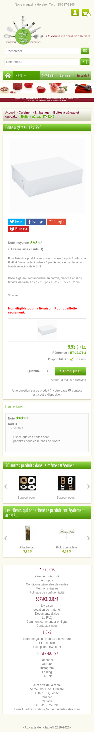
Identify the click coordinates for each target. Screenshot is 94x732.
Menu (21, 76)
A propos (47, 580)
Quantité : (35, 371)
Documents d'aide (47, 613)
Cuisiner (25, 112)
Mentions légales (47, 588)
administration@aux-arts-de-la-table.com (52, 709)
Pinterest (18, 228)
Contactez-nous (46, 626)
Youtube (47, 664)
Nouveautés (65, 76)
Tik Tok (47, 676)
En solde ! (83, 76)
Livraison (47, 605)
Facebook (47, 660)
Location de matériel (46, 609)
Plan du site (47, 643)
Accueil (10, 112)
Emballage (42, 112)
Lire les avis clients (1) (27, 249)
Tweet (16, 221)
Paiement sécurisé (47, 576)
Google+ (56, 221)
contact (75, 390)
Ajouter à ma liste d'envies (68, 380)
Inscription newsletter (47, 647)
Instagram (47, 668)
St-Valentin (48, 76)
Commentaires (14, 406)
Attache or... (27, 547)
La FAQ (47, 617)
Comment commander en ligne (46, 621)
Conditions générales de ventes (47, 584)
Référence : (60, 353)
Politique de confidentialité (47, 592)
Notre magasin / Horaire (31, 4)
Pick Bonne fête (66, 547)
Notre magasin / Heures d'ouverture (47, 639)
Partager (36, 221)
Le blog (47, 672)
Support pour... (27, 497)
